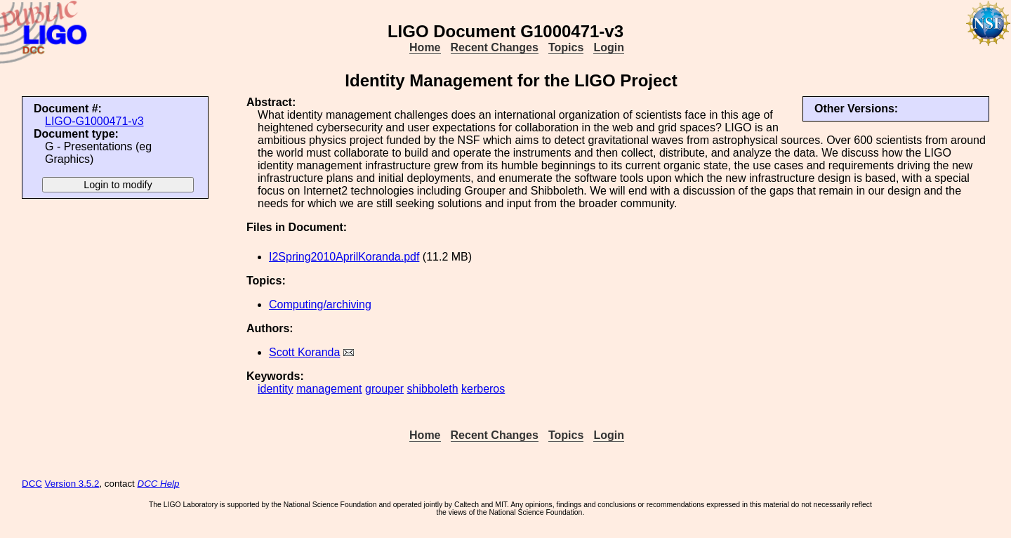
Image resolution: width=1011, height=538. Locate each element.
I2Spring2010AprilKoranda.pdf (344, 257)
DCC (32, 483)
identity (275, 389)
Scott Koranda (304, 352)
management (329, 389)
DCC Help (159, 483)
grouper (384, 389)
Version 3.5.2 (72, 483)
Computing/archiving (320, 304)
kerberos (483, 389)
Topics (565, 47)
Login (608, 47)
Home (424, 47)
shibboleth (432, 389)
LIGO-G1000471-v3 (94, 121)
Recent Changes (494, 47)
